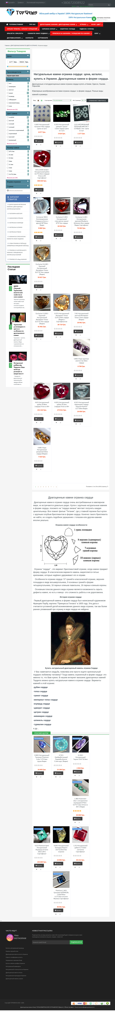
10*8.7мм (11, 151)
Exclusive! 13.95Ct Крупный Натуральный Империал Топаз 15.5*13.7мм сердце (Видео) (42, 318)
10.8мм (11, 158)
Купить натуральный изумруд (15, 950)
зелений (11, 124)
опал (10, 106)
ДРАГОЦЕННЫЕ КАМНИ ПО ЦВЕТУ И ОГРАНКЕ (24, 45)
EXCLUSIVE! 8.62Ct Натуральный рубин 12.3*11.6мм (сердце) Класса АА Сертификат (42, 174)
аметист (11, 90)
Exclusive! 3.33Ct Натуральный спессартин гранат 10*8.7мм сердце (62, 220)
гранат (11, 93)
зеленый (11, 127)
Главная (7, 45)
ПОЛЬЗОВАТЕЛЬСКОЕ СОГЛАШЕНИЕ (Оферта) (50, 1009)
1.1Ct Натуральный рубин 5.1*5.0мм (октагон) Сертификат (80, 849)
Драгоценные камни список (14, 974)
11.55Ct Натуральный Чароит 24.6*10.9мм (80, 757)
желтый (11, 120)
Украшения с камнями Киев (14, 962)
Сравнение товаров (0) (97, 100)
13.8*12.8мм (12, 174)
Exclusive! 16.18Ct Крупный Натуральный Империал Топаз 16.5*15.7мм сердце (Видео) (42, 269)
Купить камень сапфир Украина (15, 965)
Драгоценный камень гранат (14, 980)
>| (56, 487)
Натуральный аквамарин (13, 968)
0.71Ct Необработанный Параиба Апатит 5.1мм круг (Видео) (61, 758)
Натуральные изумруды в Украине (16, 977)
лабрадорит (12, 99)
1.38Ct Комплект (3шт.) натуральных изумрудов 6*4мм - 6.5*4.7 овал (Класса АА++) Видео (80, 803)
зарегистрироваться (86, 6)
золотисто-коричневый (16, 130)
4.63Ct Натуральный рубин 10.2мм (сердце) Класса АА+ (61, 404)
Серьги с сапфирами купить (14, 959)
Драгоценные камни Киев (28, 1009)
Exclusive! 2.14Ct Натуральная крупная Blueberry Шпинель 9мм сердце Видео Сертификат (81, 221)
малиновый (12, 140)
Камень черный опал (12, 953)
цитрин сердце (41, 712)
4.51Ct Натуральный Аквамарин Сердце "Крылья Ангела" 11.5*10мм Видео (81, 405)
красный (11, 137)
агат (10, 83)
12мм (10, 171)
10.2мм (11, 155)
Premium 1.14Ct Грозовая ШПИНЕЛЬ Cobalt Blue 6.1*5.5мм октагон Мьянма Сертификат (61, 896)
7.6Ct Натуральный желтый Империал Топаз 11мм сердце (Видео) (81, 316)
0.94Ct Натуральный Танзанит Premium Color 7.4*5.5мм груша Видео (41, 758)
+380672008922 (73, 2)
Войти (74, 6)
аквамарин (12, 86)
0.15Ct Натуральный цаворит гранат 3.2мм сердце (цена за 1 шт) (61, 128)
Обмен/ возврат (69, 1009)
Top (112, 1000)
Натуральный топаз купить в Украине (17, 971)
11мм (10, 168)
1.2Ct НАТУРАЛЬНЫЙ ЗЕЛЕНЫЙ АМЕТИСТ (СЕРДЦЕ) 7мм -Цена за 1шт (81, 128)
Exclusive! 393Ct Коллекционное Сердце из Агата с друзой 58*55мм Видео (42, 221)
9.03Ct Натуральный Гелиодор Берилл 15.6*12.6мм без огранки (61, 849)
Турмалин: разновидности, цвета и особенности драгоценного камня (20, 329)
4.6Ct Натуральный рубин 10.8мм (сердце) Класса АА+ (42, 404)
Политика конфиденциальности (84, 1009)
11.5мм (11, 164)
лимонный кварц (14, 103)
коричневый (13, 133)
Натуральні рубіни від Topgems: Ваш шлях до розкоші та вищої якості (19, 368)
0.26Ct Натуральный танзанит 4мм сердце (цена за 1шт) (42, 127)
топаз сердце (40, 691)
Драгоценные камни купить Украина (17, 956)
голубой (11, 117)
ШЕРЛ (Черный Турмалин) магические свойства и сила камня (18, 291)
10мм (10, 161)
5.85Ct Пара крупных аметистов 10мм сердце (81, 361)
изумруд (11, 96)
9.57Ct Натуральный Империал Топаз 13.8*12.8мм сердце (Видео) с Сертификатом (61, 317)
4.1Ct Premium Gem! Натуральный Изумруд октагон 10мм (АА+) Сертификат (42, 850)
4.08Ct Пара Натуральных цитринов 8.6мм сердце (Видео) (42, 451)
